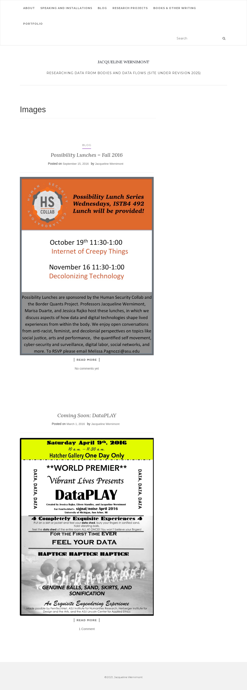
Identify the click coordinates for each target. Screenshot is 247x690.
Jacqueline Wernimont (109, 163)
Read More (87, 359)
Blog (102, 8)
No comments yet (87, 368)
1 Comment (87, 629)
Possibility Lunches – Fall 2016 (87, 154)
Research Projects (130, 8)
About (29, 8)
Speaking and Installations (66, 8)
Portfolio (33, 23)
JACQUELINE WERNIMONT (123, 61)
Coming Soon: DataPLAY (86, 415)
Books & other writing (174, 8)
